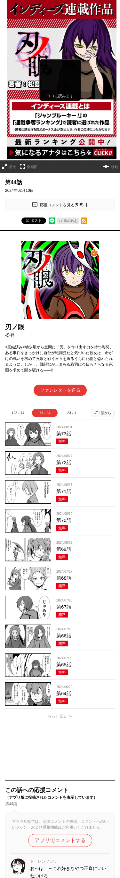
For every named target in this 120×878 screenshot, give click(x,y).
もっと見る (57, 716)
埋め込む (71, 221)
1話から (105, 413)
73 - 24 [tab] (44, 413)
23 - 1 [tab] (71, 413)
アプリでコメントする (60, 840)
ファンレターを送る (60, 390)
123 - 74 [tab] (18, 413)
